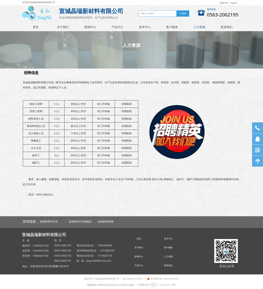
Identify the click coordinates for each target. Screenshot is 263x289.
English (233, 3)
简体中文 (224, 3)
